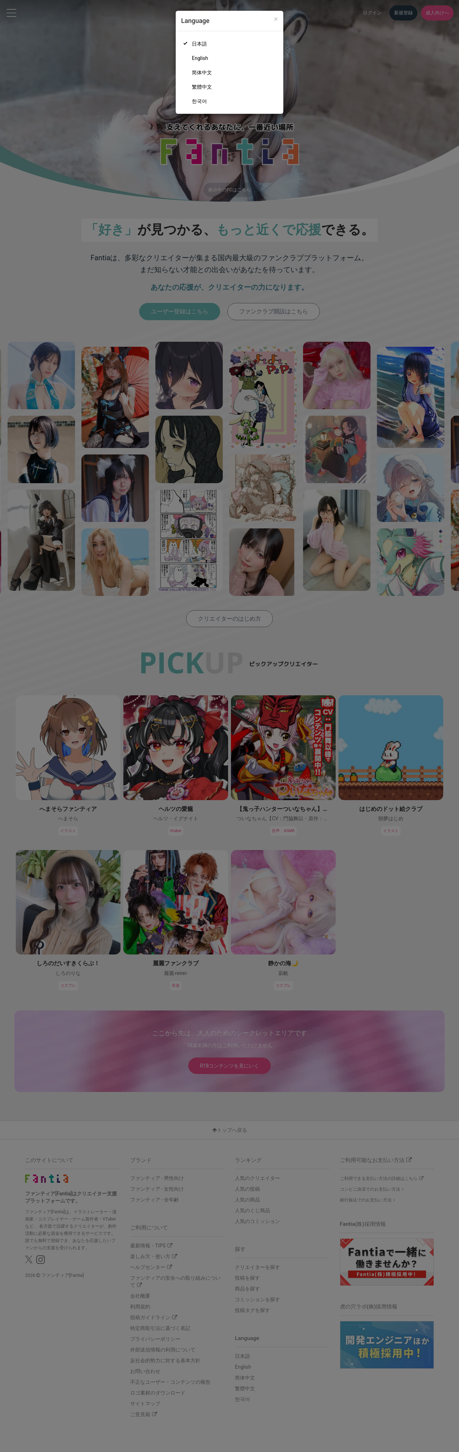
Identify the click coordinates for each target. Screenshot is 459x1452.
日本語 (199, 44)
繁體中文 (202, 87)
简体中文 (202, 72)
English (200, 58)
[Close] (276, 19)
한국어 (199, 101)
